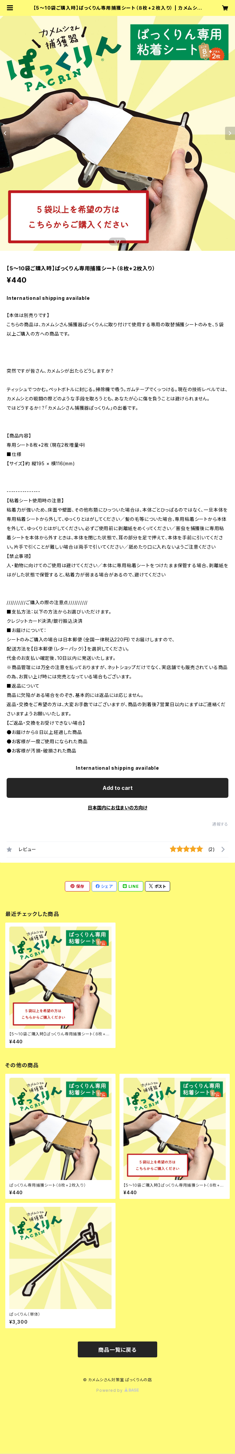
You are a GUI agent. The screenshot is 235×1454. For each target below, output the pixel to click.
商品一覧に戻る (117, 1349)
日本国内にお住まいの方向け (117, 807)
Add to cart (118, 788)
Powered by (117, 1390)
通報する (220, 824)
